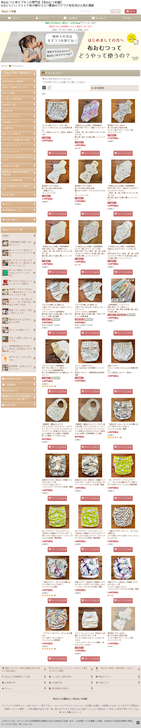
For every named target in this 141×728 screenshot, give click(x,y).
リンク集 (66, 712)
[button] (127, 18)
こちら (29, 724)
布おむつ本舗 (8, 11)
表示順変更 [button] (98, 88)
